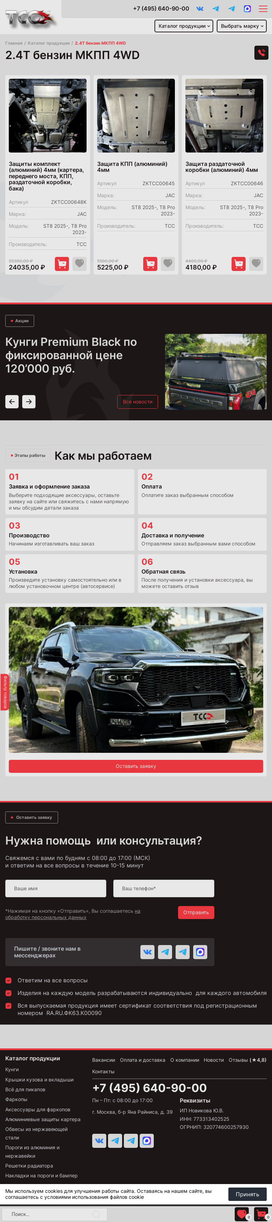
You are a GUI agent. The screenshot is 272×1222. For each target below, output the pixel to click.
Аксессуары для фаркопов (37, 1109)
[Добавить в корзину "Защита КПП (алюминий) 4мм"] (150, 264)
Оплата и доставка (142, 1060)
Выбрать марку (240, 26)
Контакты (103, 1071)
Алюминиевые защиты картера (43, 1119)
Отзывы (248, 1060)
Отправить (196, 912)
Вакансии (103, 1060)
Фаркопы (16, 1099)
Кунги (12, 1069)
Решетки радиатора (29, 1166)
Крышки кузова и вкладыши (39, 1079)
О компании (184, 1060)
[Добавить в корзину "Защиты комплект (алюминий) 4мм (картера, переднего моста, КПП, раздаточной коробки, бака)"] (62, 264)
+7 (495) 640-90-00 (161, 8)
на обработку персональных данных (72, 914)
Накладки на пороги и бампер (41, 1175)
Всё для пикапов (25, 1089)
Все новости (137, 388)
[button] (12, 388)
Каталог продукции (182, 26)
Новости (214, 1060)
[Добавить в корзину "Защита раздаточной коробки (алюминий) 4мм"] (239, 264)
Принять (247, 1194)
